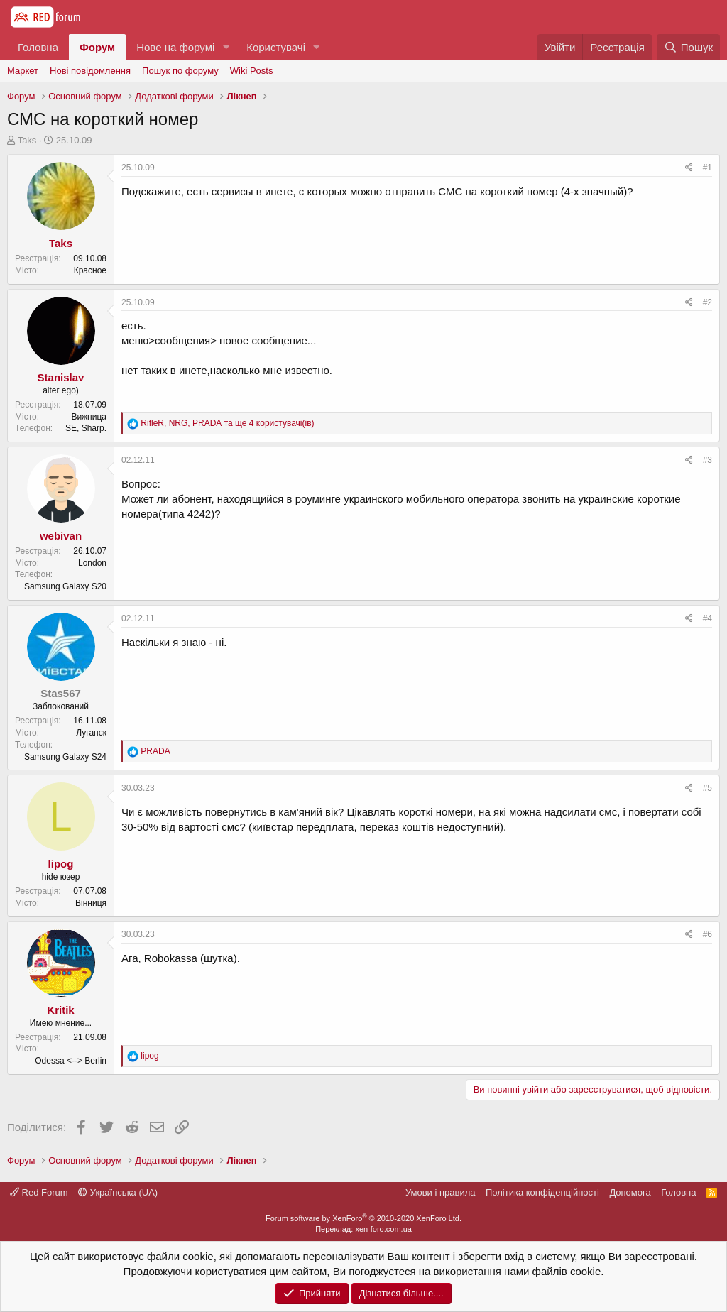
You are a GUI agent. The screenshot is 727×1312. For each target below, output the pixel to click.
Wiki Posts (251, 70)
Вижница (88, 417)
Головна (38, 47)
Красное (90, 270)
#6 (707, 934)
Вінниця (90, 903)
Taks (27, 140)
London (92, 563)
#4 (707, 618)
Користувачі (275, 47)
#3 (707, 460)
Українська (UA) (118, 1192)
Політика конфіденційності (542, 1192)
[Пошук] (688, 47)
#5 (707, 788)
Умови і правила (440, 1192)
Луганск (91, 733)
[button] (226, 47)
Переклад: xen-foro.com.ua (363, 1229)
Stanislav (61, 377)
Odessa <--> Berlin (70, 1061)
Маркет (22, 70)
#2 (707, 302)
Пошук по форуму (180, 70)
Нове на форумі (175, 47)
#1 (707, 168)
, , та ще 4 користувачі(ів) (227, 423)
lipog (61, 864)
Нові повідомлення (90, 70)
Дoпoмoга (629, 1192)
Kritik (60, 1010)
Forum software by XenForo (363, 1218)
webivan (61, 536)
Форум (97, 47)
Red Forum (39, 1192)
